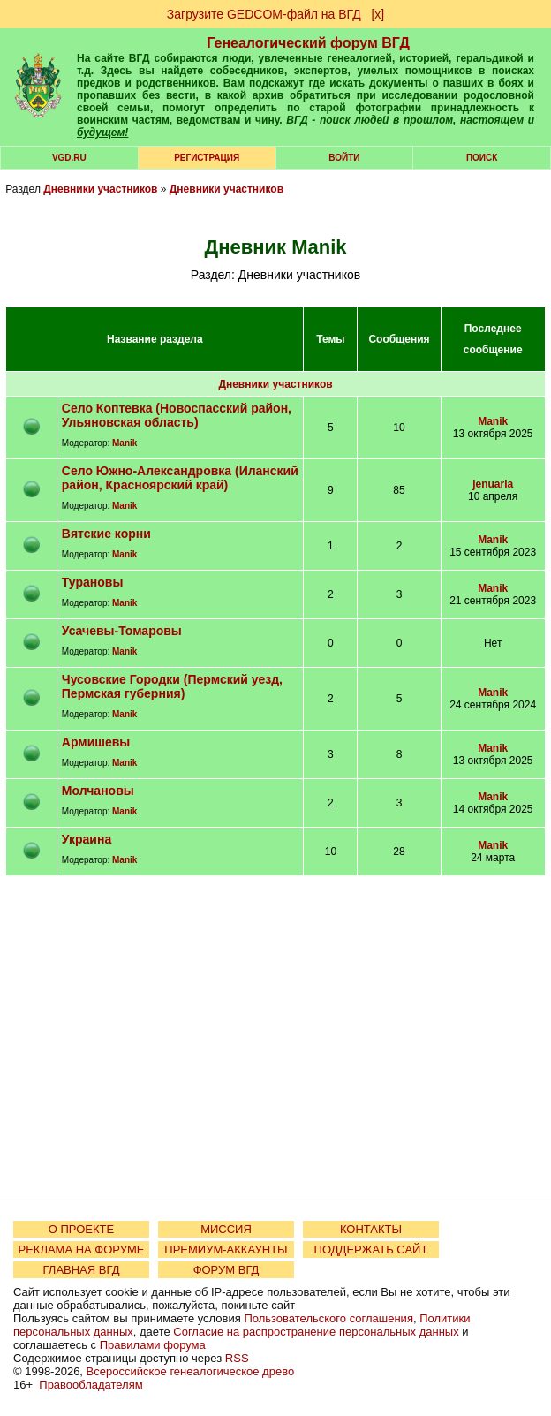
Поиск (481, 158)
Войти (343, 158)
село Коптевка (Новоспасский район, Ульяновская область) (176, 415)
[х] (377, 14)
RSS (237, 1358)
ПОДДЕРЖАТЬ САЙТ (371, 1249)
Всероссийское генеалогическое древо (191, 1371)
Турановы (93, 582)
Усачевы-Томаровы (122, 631)
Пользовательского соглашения (328, 1318)
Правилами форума (153, 1345)
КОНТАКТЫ (371, 1229)
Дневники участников (100, 189)
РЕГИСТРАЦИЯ (206, 158)
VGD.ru (69, 158)
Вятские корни (106, 533)
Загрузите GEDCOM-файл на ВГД (264, 14)
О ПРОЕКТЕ (81, 1229)
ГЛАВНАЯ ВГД (81, 1269)
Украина (86, 839)
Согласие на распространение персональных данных (315, 1331)
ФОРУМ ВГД (226, 1269)
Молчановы (98, 791)
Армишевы (96, 742)
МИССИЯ (226, 1229)
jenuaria (492, 484)
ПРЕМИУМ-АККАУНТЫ (225, 1249)
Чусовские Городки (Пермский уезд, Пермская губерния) (172, 686)
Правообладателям (90, 1384)
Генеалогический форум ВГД (308, 42)
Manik (124, 443)
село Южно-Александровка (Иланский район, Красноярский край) (180, 478)
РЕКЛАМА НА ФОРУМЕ (81, 1249)
